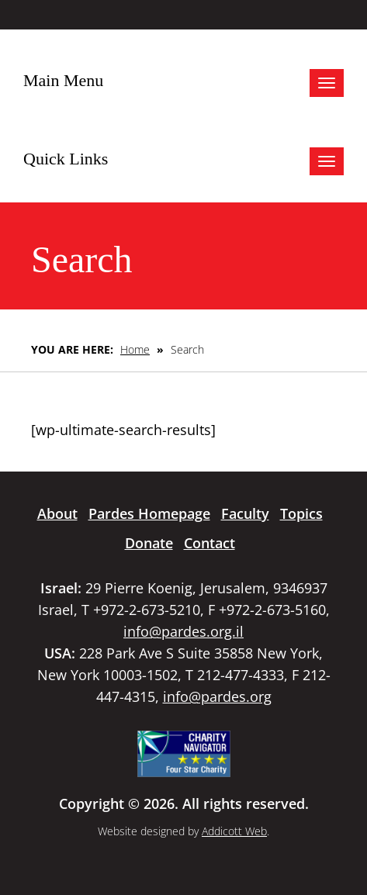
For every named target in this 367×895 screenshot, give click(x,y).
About (57, 513)
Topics (301, 513)
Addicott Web (234, 831)
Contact (209, 543)
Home (135, 349)
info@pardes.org (217, 696)
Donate (149, 543)
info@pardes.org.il (183, 631)
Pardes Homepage (149, 513)
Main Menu (63, 80)
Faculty (245, 513)
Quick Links (65, 158)
